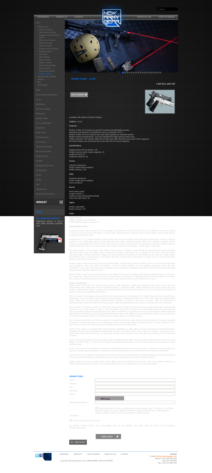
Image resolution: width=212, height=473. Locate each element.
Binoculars (40, 128)
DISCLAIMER (92, 460)
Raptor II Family (45, 62)
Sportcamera (41, 170)
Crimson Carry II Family (48, 48)
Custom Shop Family (47, 65)
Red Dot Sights (42, 118)
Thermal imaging (43, 109)
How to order (167, 16)
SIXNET (110, 460)
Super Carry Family (46, 71)
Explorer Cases (42, 156)
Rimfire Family (45, 74)
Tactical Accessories (44, 147)
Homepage (43, 16)
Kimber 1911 (43, 27)
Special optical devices (45, 194)
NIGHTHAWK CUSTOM (47, 76)
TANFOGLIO (42, 85)
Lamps (38, 175)
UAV (37, 184)
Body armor (41, 132)
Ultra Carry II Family (47, 40)
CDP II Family (44, 57)
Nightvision (40, 104)
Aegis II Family (45, 60)
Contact (78, 16)
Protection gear (42, 137)
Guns (38, 23)
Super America (45, 68)
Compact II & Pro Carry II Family (49, 36)
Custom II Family (46, 29)
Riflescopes (40, 113)
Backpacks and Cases (44, 165)
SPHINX (41, 79)
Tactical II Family (45, 43)
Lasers (38, 99)
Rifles (38, 90)
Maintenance (41, 189)
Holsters (39, 161)
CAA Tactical (41, 142)
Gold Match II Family (47, 32)
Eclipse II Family (45, 51)
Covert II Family (45, 46)
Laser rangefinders (43, 123)
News (38, 212)
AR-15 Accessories (43, 151)
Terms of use (144, 16)
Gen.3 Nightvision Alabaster (48, 218)
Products (61, 16)
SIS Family (43, 54)
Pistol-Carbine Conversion (46, 95)
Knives (38, 180)
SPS (39, 82)
